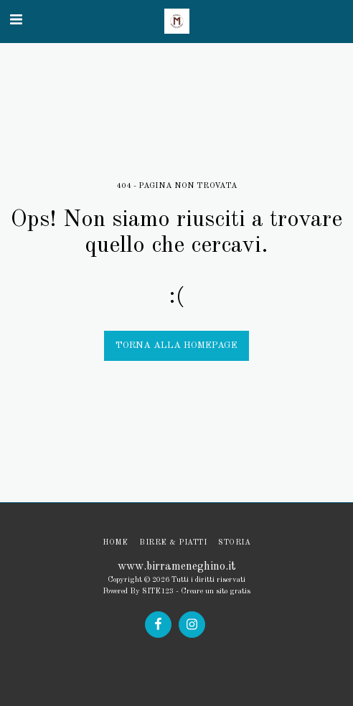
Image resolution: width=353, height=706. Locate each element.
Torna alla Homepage (176, 345)
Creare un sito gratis (215, 592)
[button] (16, 21)
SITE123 (158, 592)
